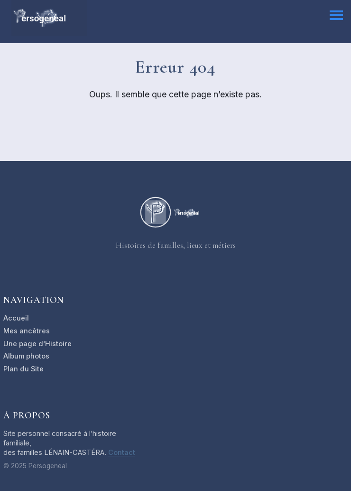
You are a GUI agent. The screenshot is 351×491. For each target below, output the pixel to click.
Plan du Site (23, 369)
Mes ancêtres (26, 331)
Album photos (26, 356)
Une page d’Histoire (37, 344)
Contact (121, 452)
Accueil (16, 318)
